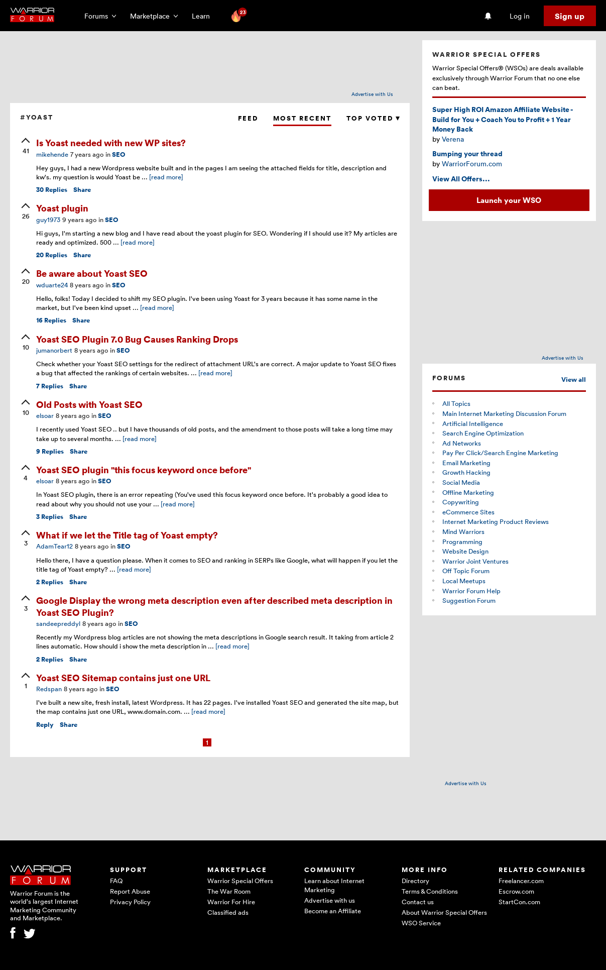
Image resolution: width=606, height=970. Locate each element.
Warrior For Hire (231, 901)
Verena (453, 139)
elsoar (45, 415)
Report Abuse (130, 891)
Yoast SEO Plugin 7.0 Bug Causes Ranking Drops (137, 339)
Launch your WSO (508, 199)
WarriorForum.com (472, 163)
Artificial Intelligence (472, 423)
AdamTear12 (54, 546)
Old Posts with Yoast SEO (89, 404)
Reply (45, 724)
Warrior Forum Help (471, 590)
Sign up (569, 16)
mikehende (52, 154)
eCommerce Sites (468, 511)
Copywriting (460, 501)
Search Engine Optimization (483, 433)
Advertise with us (329, 900)
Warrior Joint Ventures (475, 561)
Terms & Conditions (430, 891)
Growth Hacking (466, 472)
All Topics (456, 403)
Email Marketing (466, 462)
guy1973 (48, 219)
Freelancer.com (521, 880)
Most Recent (302, 118)
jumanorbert (54, 350)
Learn (204, 16)
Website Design (465, 551)
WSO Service (421, 922)
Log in (520, 16)
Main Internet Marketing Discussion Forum (504, 413)
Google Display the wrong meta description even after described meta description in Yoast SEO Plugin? (214, 606)
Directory (415, 880)
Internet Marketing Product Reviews (495, 521)
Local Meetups (464, 580)
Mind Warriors (463, 531)
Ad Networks (461, 443)
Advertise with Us (372, 93)
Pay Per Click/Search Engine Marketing (500, 452)
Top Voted (373, 118)
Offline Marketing (468, 492)
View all (573, 379)
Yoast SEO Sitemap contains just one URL (123, 677)
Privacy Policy (130, 901)
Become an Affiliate (332, 910)
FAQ (116, 880)
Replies (51, 189)
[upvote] (25, 146)
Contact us (418, 901)
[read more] (166, 176)
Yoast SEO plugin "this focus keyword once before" (143, 469)
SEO (119, 154)
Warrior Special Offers (240, 880)
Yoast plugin (62, 207)
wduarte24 (52, 284)
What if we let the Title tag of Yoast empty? (127, 534)
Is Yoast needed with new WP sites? (111, 142)
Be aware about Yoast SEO (92, 273)
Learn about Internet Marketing (334, 885)
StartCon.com (519, 901)
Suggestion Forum (469, 600)
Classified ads (228, 912)
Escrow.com (516, 891)
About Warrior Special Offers (444, 912)
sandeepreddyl (58, 623)
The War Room (229, 891)
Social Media (461, 482)
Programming (462, 541)
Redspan (49, 688)
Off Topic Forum (466, 570)
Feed (248, 118)
